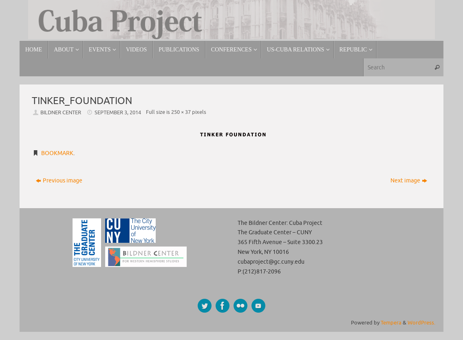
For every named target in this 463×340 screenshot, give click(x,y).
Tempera (391, 323)
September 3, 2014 (118, 112)
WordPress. (421, 323)
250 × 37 (181, 112)
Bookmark (57, 153)
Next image (408, 180)
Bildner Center (60, 112)
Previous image (59, 180)
